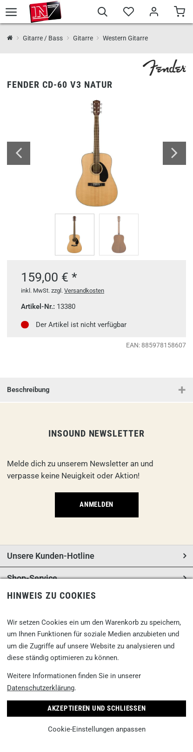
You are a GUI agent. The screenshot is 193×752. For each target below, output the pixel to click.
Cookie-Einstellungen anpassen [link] (97, 729)
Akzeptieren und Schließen (96, 708)
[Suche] (102, 13)
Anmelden (96, 504)
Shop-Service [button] (32, 578)
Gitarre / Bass (43, 38)
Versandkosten (84, 290)
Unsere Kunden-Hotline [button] (50, 556)
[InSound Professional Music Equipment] (10, 38)
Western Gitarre (125, 38)
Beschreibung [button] (28, 390)
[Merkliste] (128, 13)
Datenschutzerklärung (40, 688)
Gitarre (83, 38)
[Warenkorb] (179, 13)
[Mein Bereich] (153, 13)
